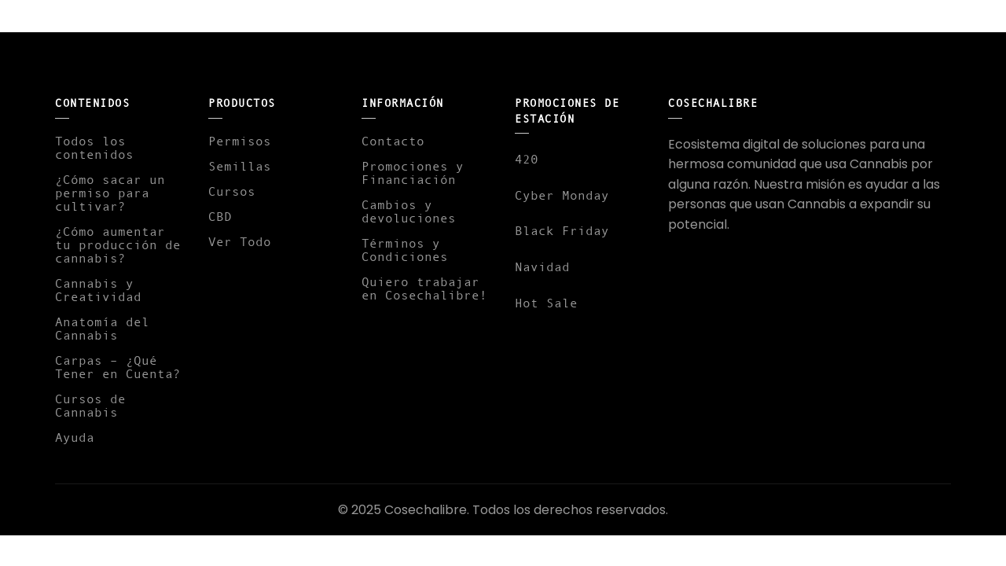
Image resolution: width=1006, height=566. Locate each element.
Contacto (393, 141)
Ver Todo (239, 241)
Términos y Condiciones (405, 249)
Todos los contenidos (94, 147)
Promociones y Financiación (413, 172)
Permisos (239, 141)
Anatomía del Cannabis (102, 328)
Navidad (542, 266)
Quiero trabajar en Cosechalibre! (424, 288)
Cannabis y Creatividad (98, 289)
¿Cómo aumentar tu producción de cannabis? (118, 244)
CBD (220, 216)
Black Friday (562, 230)
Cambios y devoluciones (409, 211)
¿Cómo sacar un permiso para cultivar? (110, 192)
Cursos (231, 191)
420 (526, 159)
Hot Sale (546, 303)
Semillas (239, 166)
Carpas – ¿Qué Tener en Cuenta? (118, 366)
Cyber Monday (562, 195)
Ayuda (74, 437)
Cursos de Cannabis (90, 405)
